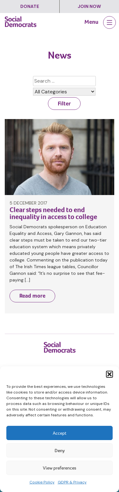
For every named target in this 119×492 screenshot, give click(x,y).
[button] (109, 374)
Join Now (89, 6)
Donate (29, 6)
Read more (32, 296)
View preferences (59, 468)
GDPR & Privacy (72, 482)
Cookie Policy (42, 482)
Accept (59, 433)
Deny (60, 450)
